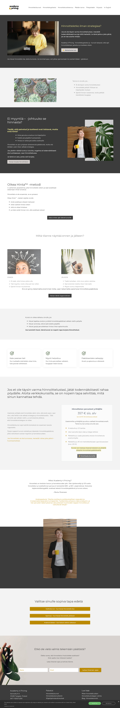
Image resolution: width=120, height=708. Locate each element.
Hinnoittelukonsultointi (54, 696)
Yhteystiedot (90, 7)
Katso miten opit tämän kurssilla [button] (60, 218)
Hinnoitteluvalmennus (65, 7)
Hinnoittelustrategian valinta (92, 696)
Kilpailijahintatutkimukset (55, 698)
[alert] (60, 704)
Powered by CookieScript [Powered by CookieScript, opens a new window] (9, 706)
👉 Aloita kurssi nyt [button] (69, 50)
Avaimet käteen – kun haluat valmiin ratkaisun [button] (60, 623)
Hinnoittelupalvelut (49, 7)
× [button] (118, 701)
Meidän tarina (79, 7)
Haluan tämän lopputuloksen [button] (60, 295)
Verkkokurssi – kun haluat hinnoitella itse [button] (60, 609)
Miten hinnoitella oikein (90, 694)
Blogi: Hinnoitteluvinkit (90, 698)
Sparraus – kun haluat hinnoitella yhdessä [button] (59, 616)
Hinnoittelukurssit (34, 7)
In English (107, 7)
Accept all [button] (97, 703)
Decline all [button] (107, 703)
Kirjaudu (99, 7)
